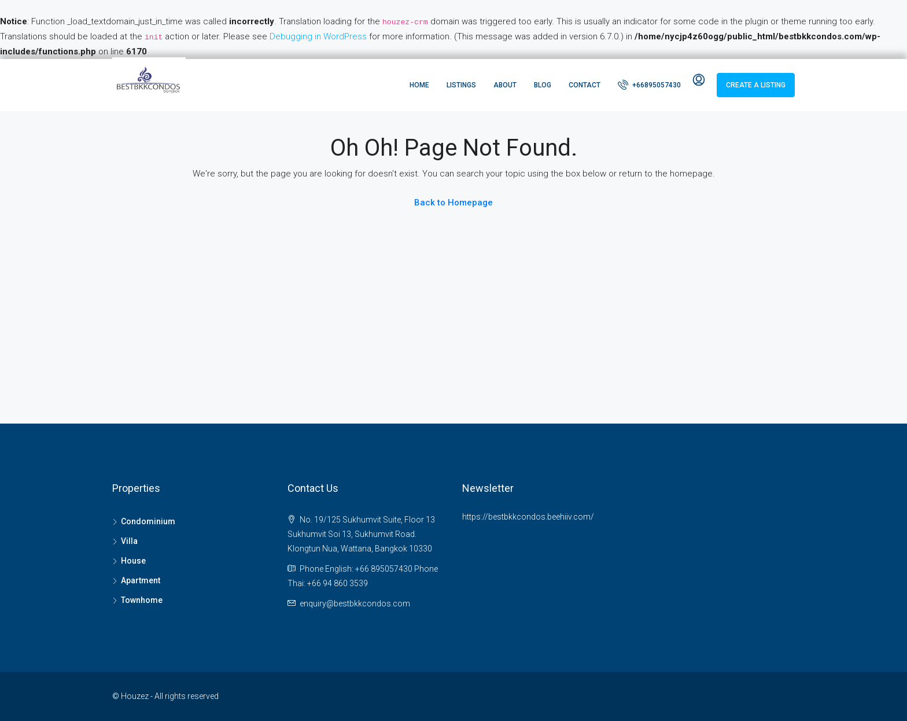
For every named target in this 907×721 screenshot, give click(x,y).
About (505, 85)
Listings (461, 85)
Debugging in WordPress (318, 36)
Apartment (140, 580)
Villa (129, 541)
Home (419, 85)
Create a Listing (756, 85)
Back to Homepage (453, 202)
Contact (584, 85)
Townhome (142, 600)
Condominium (148, 521)
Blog (542, 85)
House (133, 560)
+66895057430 (649, 84)
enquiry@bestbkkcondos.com (355, 603)
